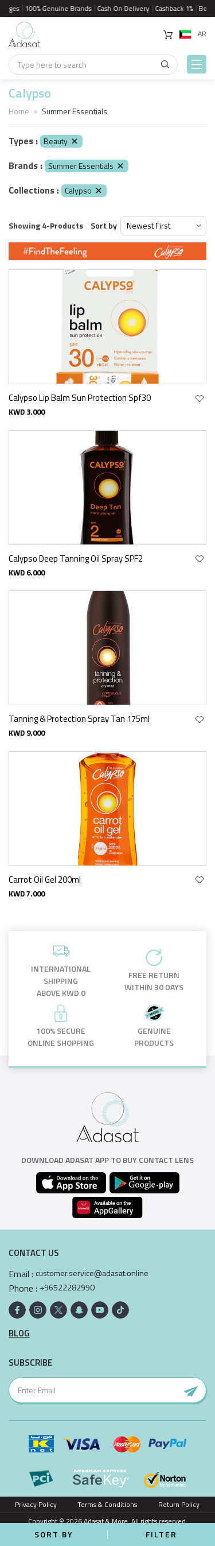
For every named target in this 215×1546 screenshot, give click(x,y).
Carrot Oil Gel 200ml (45, 880)
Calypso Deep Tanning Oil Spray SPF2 (76, 558)
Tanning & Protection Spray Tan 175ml (79, 719)
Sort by (104, 225)
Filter (161, 1534)
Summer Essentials (86, 166)
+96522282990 (67, 1287)
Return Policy (179, 1504)
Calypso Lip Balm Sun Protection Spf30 (80, 398)
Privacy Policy (36, 1504)
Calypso (84, 190)
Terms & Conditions (107, 1504)
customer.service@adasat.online (92, 1273)
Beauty (61, 141)
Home (19, 111)
